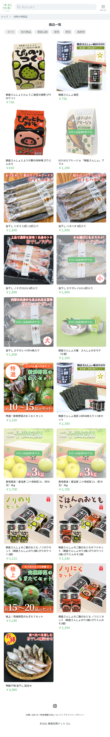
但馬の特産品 (21, 16)
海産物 (81, 32)
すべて (10, 32)
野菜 (68, 32)
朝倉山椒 (43, 32)
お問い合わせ (32, 715)
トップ (4, 16)
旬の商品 (26, 32)
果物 (56, 32)
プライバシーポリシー (73, 715)
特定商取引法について (50, 715)
